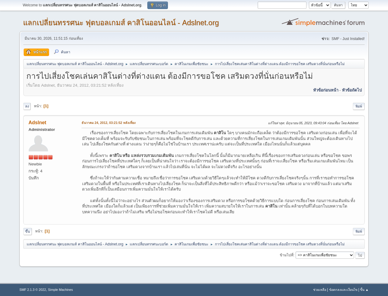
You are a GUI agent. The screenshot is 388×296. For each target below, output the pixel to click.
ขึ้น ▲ (364, 289)
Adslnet (37, 122)
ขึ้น (27, 231)
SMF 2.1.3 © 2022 (32, 289)
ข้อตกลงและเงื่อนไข (343, 289)
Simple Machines (60, 289)
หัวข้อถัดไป (352, 90)
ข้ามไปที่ (286, 255)
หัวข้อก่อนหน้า (325, 90)
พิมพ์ (359, 106)
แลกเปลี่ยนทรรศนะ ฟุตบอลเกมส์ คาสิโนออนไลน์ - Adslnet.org (121, 22)
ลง (27, 106)
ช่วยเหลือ (319, 289)
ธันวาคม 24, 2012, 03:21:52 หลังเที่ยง (108, 123)
